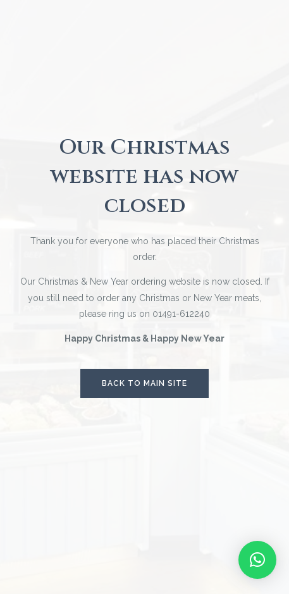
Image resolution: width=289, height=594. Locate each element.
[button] (257, 560)
